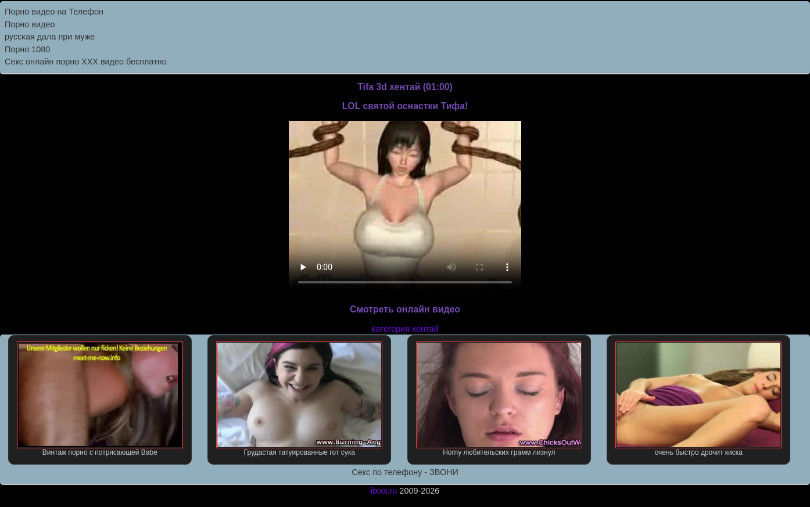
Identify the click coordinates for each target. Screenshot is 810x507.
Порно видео (30, 24)
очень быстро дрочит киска (698, 398)
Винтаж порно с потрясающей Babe (100, 398)
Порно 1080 (27, 49)
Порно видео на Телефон (54, 11)
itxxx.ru (384, 490)
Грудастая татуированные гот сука (299, 398)
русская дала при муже (50, 36)
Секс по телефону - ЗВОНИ (405, 472)
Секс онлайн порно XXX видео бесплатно (86, 61)
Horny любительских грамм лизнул (499, 398)
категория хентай (405, 328)
